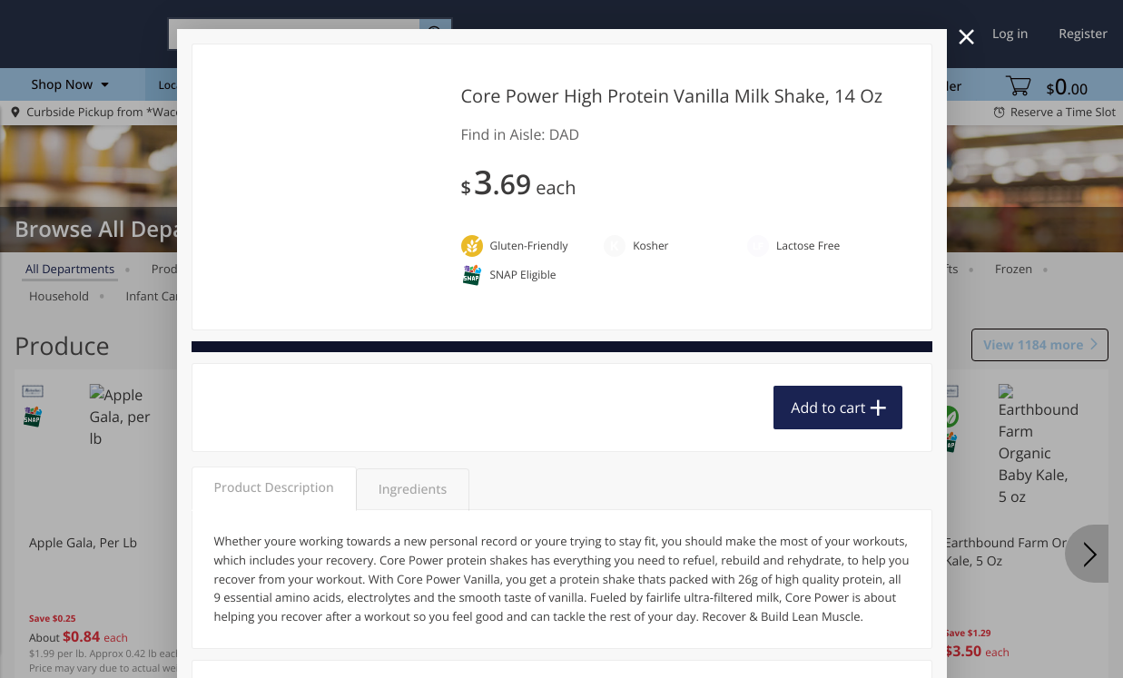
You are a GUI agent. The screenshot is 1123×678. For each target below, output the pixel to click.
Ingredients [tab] (413, 489)
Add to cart (828, 408)
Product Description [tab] (274, 487)
